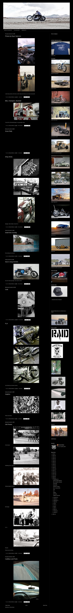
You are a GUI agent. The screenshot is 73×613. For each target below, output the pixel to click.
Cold (6, 289)
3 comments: (20, 256)
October (54, 498)
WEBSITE (24, 30)
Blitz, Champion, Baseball (13, 101)
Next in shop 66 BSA (11, 262)
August (54, 501)
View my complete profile (61, 446)
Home (26, 605)
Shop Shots (8, 157)
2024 (53, 455)
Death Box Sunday (11, 232)
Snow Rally (8, 131)
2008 (53, 514)
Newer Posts (7, 605)
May (54, 506)
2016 (53, 467)
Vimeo (52, 312)
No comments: (20, 125)
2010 (53, 476)
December (55, 479)
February (55, 510)
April (54, 507)
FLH (6, 323)
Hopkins (7, 394)
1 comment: (20, 418)
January (54, 512)
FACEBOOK (17, 30)
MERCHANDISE (8, 30)
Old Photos (8, 424)
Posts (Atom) (12, 607)
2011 (53, 474)
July (54, 503)
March (54, 509)
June (54, 504)
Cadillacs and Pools (11, 559)
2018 (53, 464)
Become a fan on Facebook (57, 299)
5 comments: (21, 388)
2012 (53, 473)
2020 (53, 461)
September (55, 500)
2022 (53, 458)
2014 (53, 470)
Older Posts (45, 605)
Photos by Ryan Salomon (13, 36)
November (55, 497)
